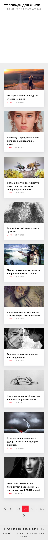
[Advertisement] (24, 38)
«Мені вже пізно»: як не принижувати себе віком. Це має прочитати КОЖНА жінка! (23, 486)
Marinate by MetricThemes (17, 533)
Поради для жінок (24, 5)
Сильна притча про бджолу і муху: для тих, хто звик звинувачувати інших (23, 186)
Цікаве (10, 102)
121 (42, 508)
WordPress (24, 536)
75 (18, 508)
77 (32, 508)
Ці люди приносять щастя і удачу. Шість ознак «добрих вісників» (22, 441)
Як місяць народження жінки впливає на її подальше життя (23, 141)
